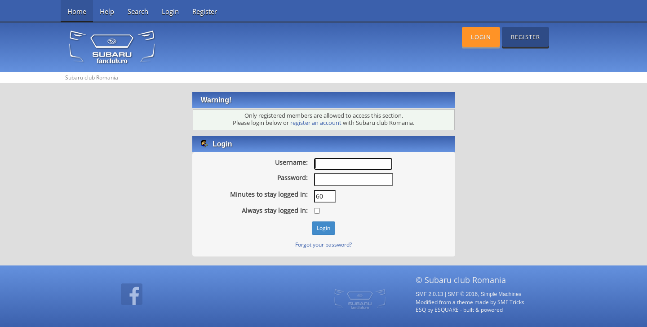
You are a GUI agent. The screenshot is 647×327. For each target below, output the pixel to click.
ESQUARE (446, 309)
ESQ (421, 309)
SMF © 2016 (463, 294)
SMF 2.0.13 (429, 294)
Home (76, 11)
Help (107, 11)
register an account (315, 123)
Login (170, 11)
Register (204, 11)
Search (138, 11)
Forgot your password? (323, 244)
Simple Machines (501, 294)
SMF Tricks (510, 301)
